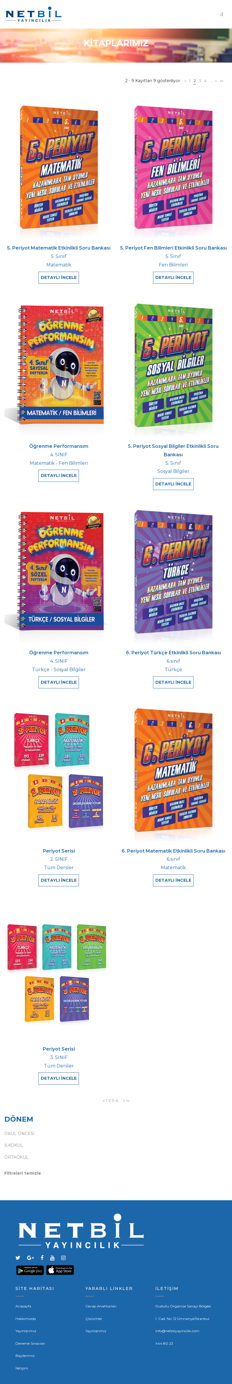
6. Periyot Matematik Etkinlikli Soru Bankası (173, 840)
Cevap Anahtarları (101, 1288)
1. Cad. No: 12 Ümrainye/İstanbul (182, 1301)
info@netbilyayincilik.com (177, 1313)
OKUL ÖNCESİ (19, 1116)
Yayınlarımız (25, 1313)
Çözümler (93, 1301)
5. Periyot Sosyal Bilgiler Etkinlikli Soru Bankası (173, 447)
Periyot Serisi (59, 840)
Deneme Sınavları (30, 1326)
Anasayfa (23, 1288)
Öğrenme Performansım (58, 443)
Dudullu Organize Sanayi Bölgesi (183, 1288)
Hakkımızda (25, 1301)
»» (221, 80)
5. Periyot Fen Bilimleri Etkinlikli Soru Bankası (173, 248)
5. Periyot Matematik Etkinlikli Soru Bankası (58, 248)
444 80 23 (164, 1326)
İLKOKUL (13, 1127)
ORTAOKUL (16, 1139)
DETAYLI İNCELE (59, 277)
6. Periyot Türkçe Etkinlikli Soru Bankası (173, 645)
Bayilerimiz (25, 1338)
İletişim (21, 1350)
